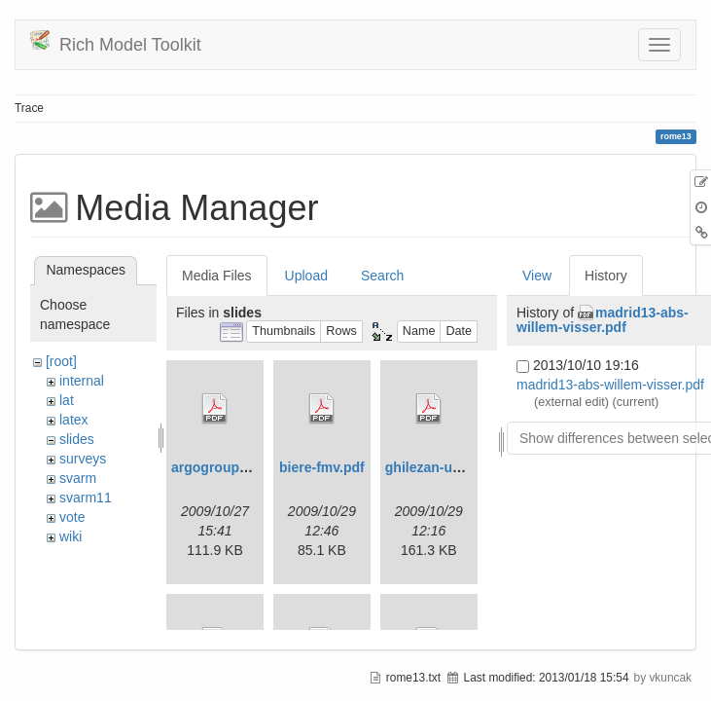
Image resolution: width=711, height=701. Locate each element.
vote (72, 517)
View (536, 275)
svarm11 (85, 497)
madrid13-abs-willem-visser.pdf (602, 320)
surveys (82, 458)
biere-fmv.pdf (322, 467)
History (606, 275)
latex (74, 419)
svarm (77, 478)
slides (76, 439)
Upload (306, 275)
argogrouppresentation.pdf (258, 467)
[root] (61, 361)
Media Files (217, 275)
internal (81, 380)
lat (66, 400)
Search (382, 275)
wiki (70, 536)
